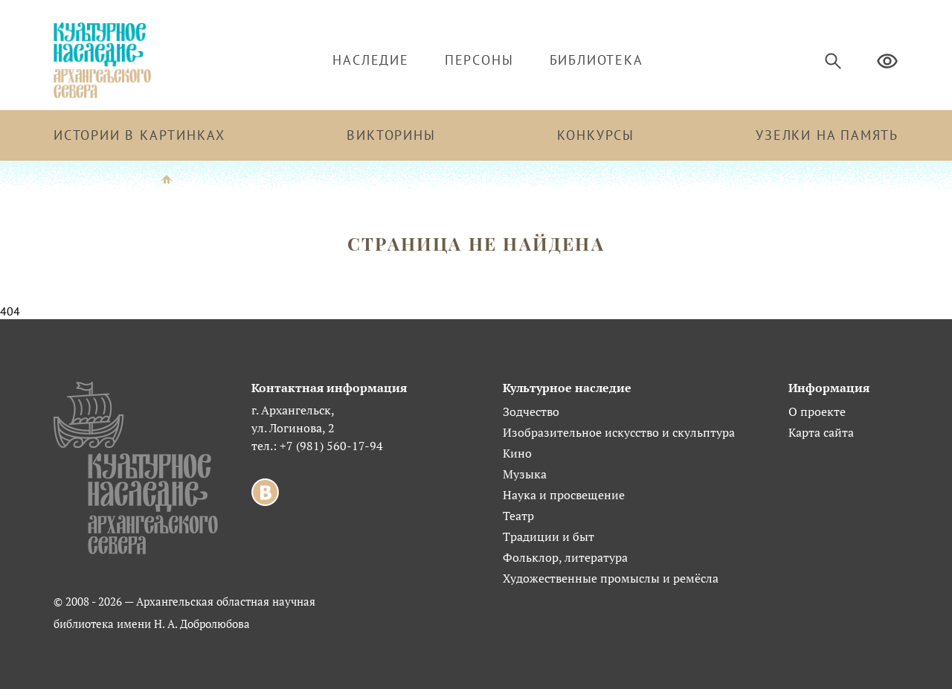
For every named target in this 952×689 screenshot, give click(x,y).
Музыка (525, 474)
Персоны (479, 59)
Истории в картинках (139, 135)
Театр (518, 515)
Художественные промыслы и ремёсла (610, 578)
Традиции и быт (548, 536)
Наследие (370, 59)
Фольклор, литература (565, 557)
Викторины (391, 135)
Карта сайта (821, 432)
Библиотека (596, 59)
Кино (517, 453)
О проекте (817, 411)
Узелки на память (827, 135)
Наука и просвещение (564, 494)
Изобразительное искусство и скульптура (619, 432)
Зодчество (531, 411)
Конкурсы (595, 135)
